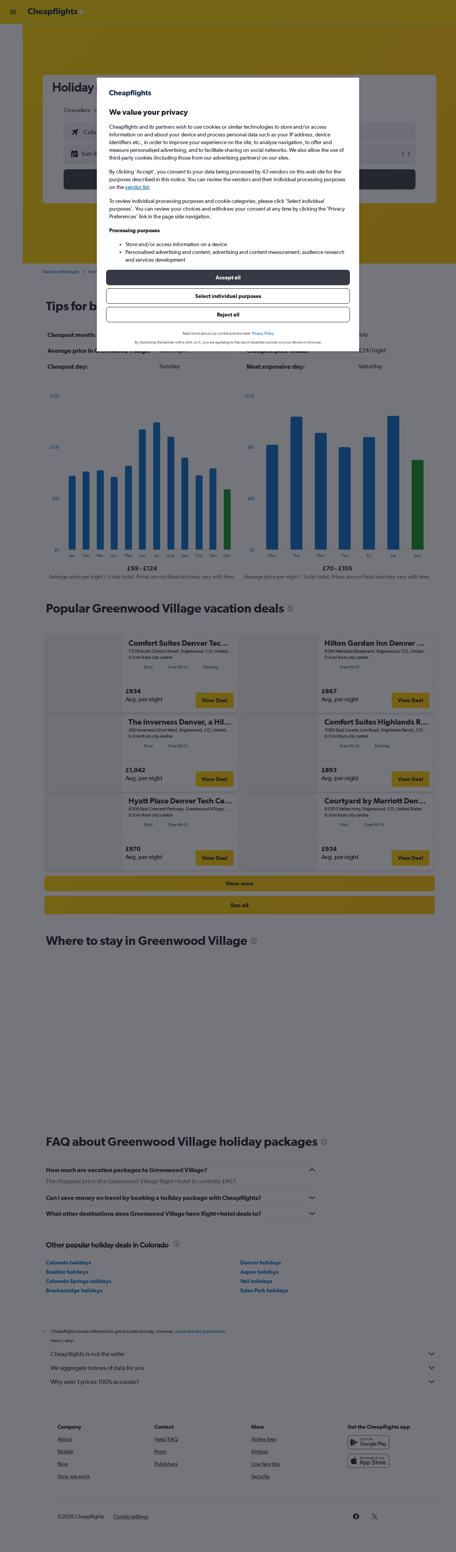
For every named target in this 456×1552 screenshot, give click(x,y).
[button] (228, 277)
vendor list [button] (137, 187)
